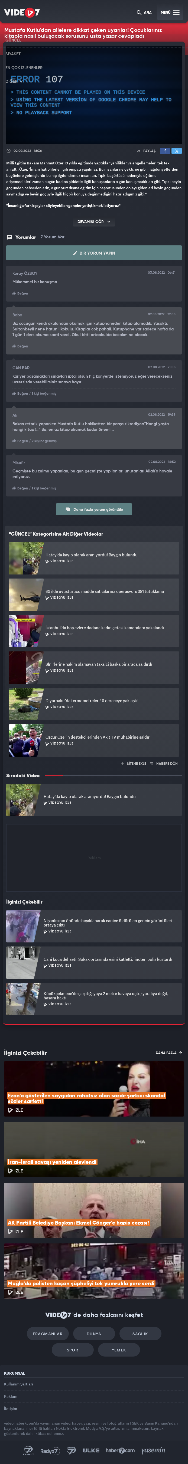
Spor (73, 1350)
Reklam (10, 1396)
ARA (144, 13)
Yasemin (153, 1451)
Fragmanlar (48, 1333)
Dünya (94, 1333)
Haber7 (120, 1451)
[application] (94, 95)
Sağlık (140, 1333)
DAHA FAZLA (169, 1052)
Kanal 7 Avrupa (71, 1451)
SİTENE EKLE (133, 764)
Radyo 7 (50, 1451)
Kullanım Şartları (18, 1384)
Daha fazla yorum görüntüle (94, 509)
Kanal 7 (28, 1451)
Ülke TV (91, 1451)
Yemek (119, 1350)
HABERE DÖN (164, 764)
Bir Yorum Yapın (94, 253)
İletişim (10, 1408)
